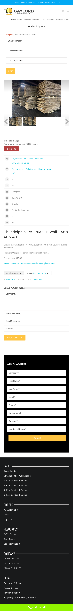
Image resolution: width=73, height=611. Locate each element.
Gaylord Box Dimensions (22, 158)
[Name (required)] (36, 314)
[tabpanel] (36, 54)
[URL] (36, 328)
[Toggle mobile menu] (68, 10)
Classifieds (19, 19)
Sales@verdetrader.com (50, 2)
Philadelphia (36, 19)
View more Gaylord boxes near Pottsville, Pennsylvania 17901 (30, 263)
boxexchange (10, 279)
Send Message (14, 273)
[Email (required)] (36, 321)
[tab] (36, 26)
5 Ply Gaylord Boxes (20, 163)
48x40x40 (39, 158)
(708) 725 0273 (39, 273)
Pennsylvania (28, 19)
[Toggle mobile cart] (63, 10)
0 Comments (37, 279)
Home (13, 19)
